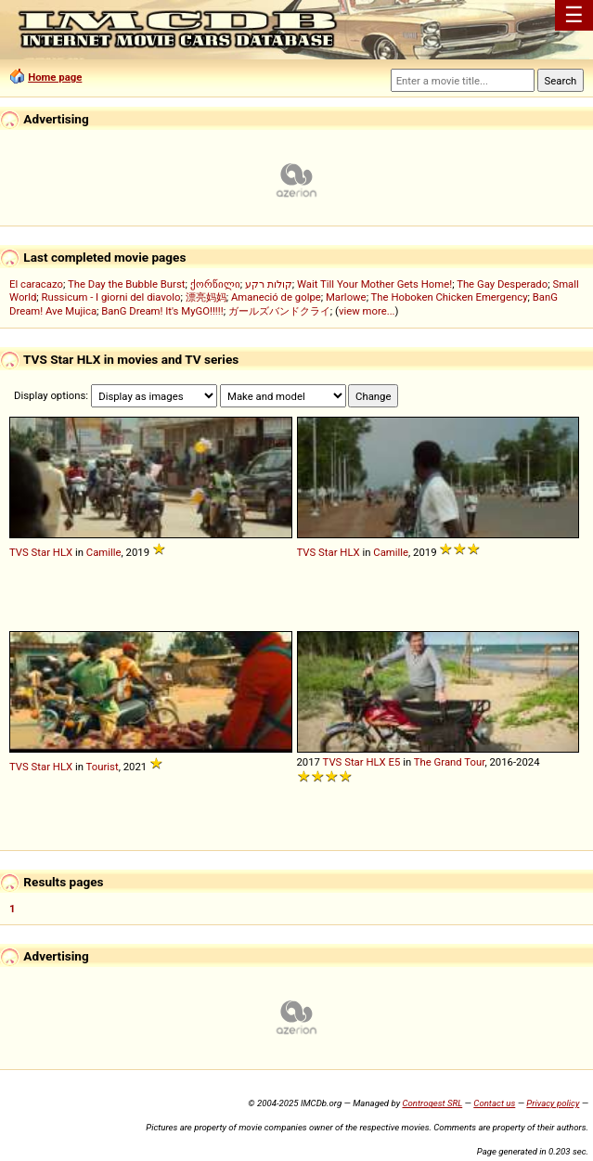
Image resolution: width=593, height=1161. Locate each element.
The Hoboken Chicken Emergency (449, 296)
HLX (62, 552)
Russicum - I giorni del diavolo (111, 296)
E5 (395, 761)
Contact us (494, 1103)
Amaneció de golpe (276, 296)
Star (41, 552)
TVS (19, 552)
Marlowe (346, 296)
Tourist (102, 766)
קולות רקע (268, 283)
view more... (367, 310)
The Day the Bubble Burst (127, 283)
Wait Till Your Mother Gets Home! (374, 283)
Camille (104, 552)
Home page (55, 77)
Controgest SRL (432, 1103)
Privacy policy (552, 1103)
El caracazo (36, 283)
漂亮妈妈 (206, 296)
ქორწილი (215, 283)
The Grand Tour (449, 761)
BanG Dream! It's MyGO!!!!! (162, 310)
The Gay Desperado (502, 283)
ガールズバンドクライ (279, 310)
